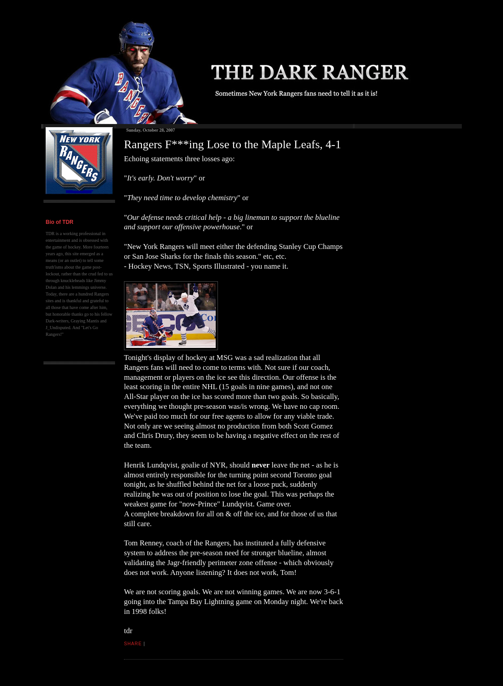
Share (133, 643)
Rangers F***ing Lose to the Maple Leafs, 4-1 (232, 144)
